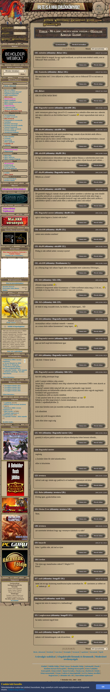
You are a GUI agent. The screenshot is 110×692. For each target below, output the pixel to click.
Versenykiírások (9, 115)
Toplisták (7, 145)
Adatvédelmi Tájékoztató (9, 209)
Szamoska (43, 72)
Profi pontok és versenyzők (13, 120)
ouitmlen (42, 53)
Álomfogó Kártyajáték (75, 669)
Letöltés (7, 173)
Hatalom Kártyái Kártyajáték (55, 669)
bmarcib (42, 543)
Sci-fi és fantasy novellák (91, 673)
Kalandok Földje (77, 666)
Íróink (97, 671)
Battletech (89, 671)
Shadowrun (80, 671)
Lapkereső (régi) (9, 107)
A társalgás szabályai (45, 656)
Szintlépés (7, 122)
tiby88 (41, 130)
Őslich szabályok (10, 100)
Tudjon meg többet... (17, 690)
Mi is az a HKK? (10, 90)
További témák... (8, 422)
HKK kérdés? (8, 411)
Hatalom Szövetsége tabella (13, 125)
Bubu (41, 492)
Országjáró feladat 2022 (12, 389)
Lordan (42, 559)
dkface (41, 91)
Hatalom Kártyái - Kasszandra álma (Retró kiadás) (11, 288)
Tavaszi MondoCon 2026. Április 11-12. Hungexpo (12, 364)
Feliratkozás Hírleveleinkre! (14, 189)
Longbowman (44, 615)
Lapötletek (7, 403)
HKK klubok (8, 104)
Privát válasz (98, 65)
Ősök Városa (11, 322)
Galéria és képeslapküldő (71, 673)
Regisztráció (53, 675)
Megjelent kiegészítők (11, 93)
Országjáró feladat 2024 (12, 385)
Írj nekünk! (15, 600)
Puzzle (97, 666)
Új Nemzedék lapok (10, 109)
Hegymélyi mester (46, 108)
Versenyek (75, 652)
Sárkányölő (89, 666)
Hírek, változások (10, 86)
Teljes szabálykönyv (11, 95)
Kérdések (50, 652)
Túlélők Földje (53, 666)
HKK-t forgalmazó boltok (13, 102)
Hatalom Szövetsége (11, 124)
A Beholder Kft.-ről (66, 675)
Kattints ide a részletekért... (14, 255)
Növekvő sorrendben (79, 44)
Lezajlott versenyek (10, 117)
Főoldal (44, 666)
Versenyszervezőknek (11, 132)
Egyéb (76, 34)
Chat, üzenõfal (9, 136)
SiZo (41, 302)
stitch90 (42, 153)
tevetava (42, 476)
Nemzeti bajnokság (10, 127)
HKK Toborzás (9, 157)
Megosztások (8, 151)
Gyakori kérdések (10, 179)
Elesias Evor (44, 509)
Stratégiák (67, 652)
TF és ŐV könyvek (10, 168)
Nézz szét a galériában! (14, 351)
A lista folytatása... (9, 377)
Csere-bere (58, 652)
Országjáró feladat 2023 (12, 387)
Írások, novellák (9, 167)
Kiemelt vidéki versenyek (12, 129)
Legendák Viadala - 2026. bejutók (15, 370)
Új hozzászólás (60, 44)
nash (41, 579)
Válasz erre (82, 65)
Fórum (43, 31)
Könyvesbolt (56, 671)
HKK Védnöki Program (12, 159)
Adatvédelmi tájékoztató (84, 675)
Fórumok (7, 138)
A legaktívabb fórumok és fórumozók (75, 656)
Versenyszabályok (10, 130)
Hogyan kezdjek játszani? (13, 92)
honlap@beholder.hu (15, 585)
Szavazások (8, 140)
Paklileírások (8, 165)
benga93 (42, 598)
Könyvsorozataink (47, 673)
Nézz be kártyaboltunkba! (14, 283)
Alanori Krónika (68, 671)
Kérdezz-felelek (9, 180)
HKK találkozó (9, 142)
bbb (40, 280)
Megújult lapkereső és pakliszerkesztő (11, 414)
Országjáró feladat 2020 (12, 390)
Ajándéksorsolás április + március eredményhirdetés (12, 367)
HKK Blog (7, 155)
